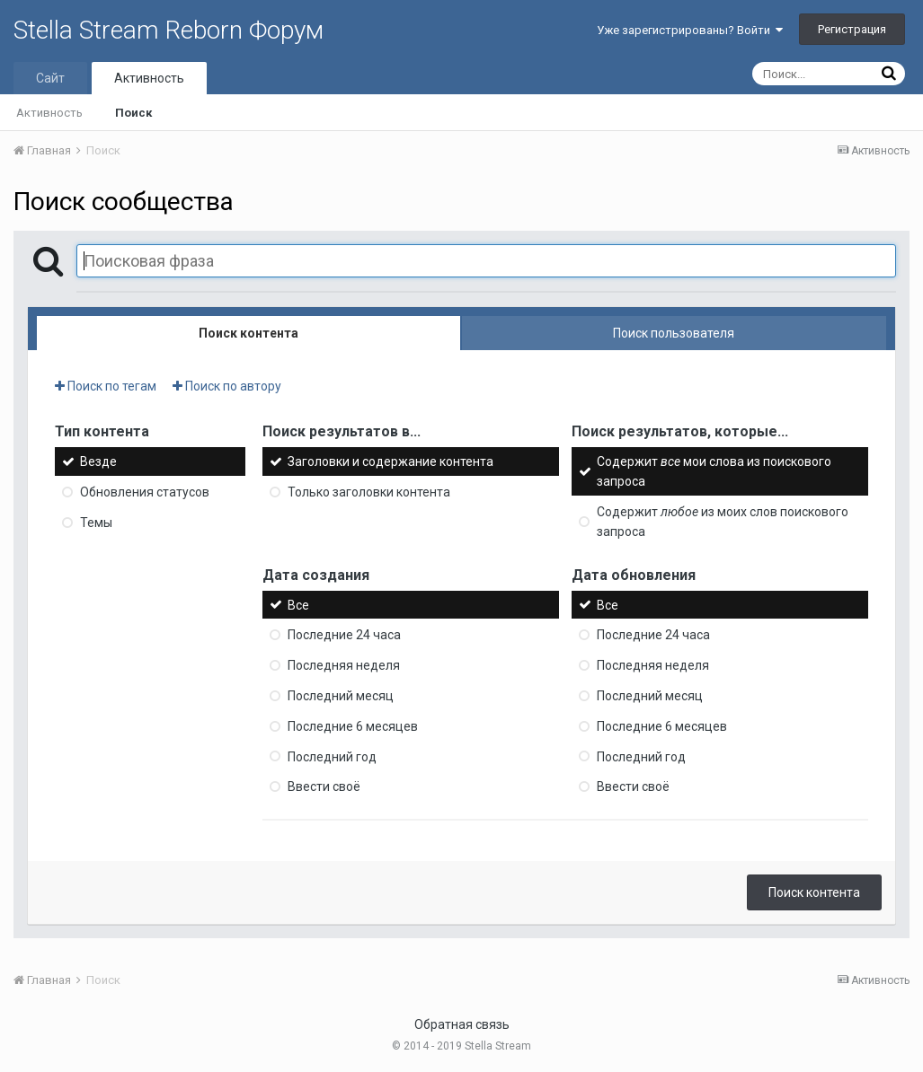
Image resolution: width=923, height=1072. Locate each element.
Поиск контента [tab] (248, 333)
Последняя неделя (344, 665)
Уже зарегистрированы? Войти (690, 30)
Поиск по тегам (105, 386)
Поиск (133, 112)
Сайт (50, 78)
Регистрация (852, 29)
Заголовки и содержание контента (390, 461)
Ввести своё (324, 786)
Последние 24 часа (344, 635)
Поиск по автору (227, 386)
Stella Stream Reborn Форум (168, 30)
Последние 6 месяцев (353, 726)
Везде (98, 461)
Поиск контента (814, 892)
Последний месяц (341, 696)
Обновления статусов (144, 492)
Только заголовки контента (369, 492)
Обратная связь (462, 1024)
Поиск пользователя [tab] (673, 333)
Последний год (332, 756)
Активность (149, 78)
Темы (96, 522)
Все (298, 604)
